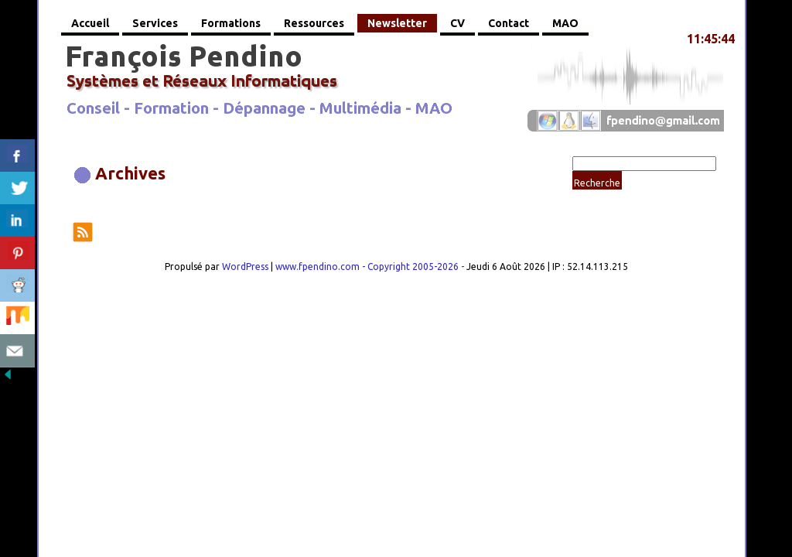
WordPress (245, 266)
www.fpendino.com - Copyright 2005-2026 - (370, 266)
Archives (130, 173)
